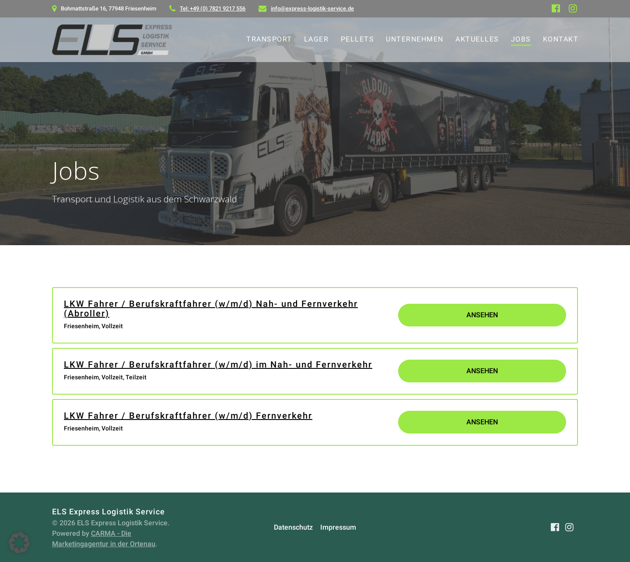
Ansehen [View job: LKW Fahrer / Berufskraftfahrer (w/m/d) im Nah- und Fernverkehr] (482, 371)
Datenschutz (293, 527)
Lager (316, 39)
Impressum (338, 527)
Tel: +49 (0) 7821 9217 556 (212, 8)
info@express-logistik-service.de (312, 8)
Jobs (521, 39)
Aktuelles (477, 39)
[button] (19, 543)
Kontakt (561, 39)
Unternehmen (415, 39)
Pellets (357, 39)
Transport (269, 39)
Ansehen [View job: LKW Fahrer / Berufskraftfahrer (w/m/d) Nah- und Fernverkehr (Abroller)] (482, 315)
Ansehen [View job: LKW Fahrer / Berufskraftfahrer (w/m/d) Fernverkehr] (482, 422)
